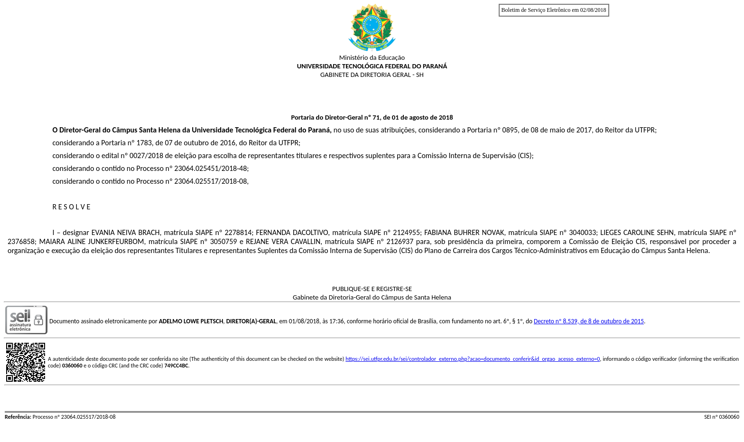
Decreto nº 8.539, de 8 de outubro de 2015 (589, 321)
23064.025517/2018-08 (210, 181)
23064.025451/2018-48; (211, 168)
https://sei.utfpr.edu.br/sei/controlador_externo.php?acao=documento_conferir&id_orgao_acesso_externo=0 (472, 359)
